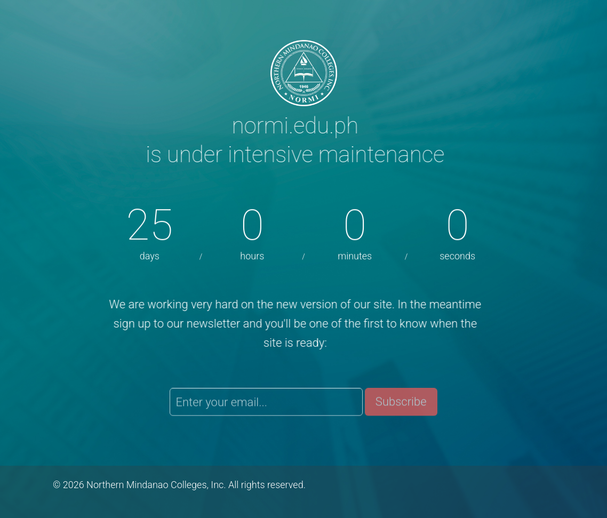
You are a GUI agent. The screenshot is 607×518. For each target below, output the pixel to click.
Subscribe (401, 403)
